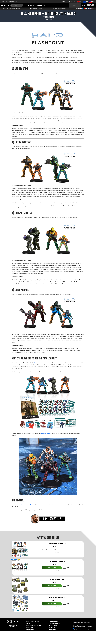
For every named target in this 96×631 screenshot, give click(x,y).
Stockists (52, 627)
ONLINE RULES (4, 1)
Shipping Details (53, 621)
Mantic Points (29, 627)
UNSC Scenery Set (57, 579)
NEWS (83, 5)
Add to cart (52, 568)
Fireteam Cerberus (46, 433)
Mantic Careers (53, 629)
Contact (28, 623)
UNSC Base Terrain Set (57, 597)
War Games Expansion (40, 362)
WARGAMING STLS (13, 1)
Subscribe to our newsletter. (81, 629)
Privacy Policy (53, 625)
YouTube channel (26, 504)
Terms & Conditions (54, 623)
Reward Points (30, 629)
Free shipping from (36, 8)
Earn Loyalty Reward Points (60, 8)
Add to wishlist (57, 546)
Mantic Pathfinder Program (33, 625)
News (3, 8)
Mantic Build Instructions (33, 621)
